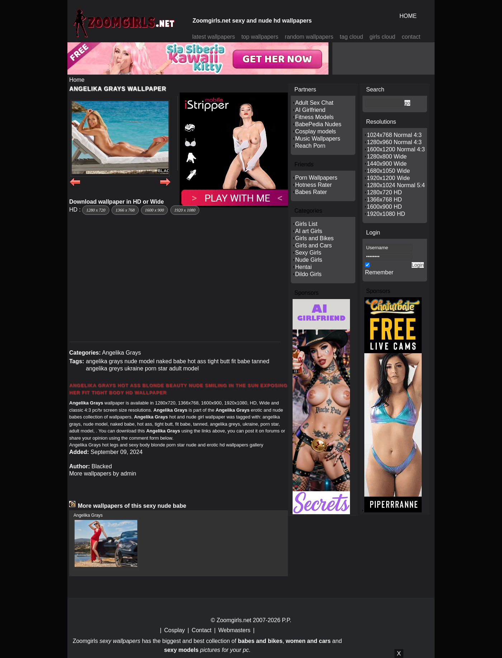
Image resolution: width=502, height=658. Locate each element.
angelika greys (104, 368)
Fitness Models (314, 117)
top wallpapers (259, 37)
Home (77, 80)
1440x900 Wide (387, 164)
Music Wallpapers (317, 139)
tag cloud (351, 37)
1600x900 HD (384, 207)
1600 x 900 (154, 210)
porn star (156, 368)
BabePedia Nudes (318, 124)
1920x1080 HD (386, 214)
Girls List (306, 224)
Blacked (101, 466)
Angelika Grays (121, 353)
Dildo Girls (308, 274)
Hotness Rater (313, 185)
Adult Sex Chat (314, 103)
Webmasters (234, 630)
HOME (408, 16)
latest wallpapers (213, 37)
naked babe (171, 361)
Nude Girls (308, 260)
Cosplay (174, 630)
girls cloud (382, 37)
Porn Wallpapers (316, 178)
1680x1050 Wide (388, 171)
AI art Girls (308, 231)
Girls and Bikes (314, 238)
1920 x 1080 (184, 210)
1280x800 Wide (387, 156)
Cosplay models (315, 131)
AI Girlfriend (310, 110)
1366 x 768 (124, 210)
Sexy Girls (308, 253)
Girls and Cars (313, 245)
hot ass (197, 361)
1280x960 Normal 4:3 (394, 142)
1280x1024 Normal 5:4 (396, 185)
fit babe (240, 361)
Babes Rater (311, 192)
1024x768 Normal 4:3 (394, 135)
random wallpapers (309, 37)
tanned (260, 361)
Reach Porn (310, 146)
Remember (379, 272)
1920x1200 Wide (388, 178)
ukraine (133, 368)
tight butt (218, 361)
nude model (139, 361)
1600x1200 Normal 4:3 (396, 149)
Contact (202, 630)
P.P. (286, 620)
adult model (184, 368)
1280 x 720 (95, 210)
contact (411, 37)
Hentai (303, 267)
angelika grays (104, 361)
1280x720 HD (384, 192)
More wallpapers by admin (102, 473)
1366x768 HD (384, 200)
